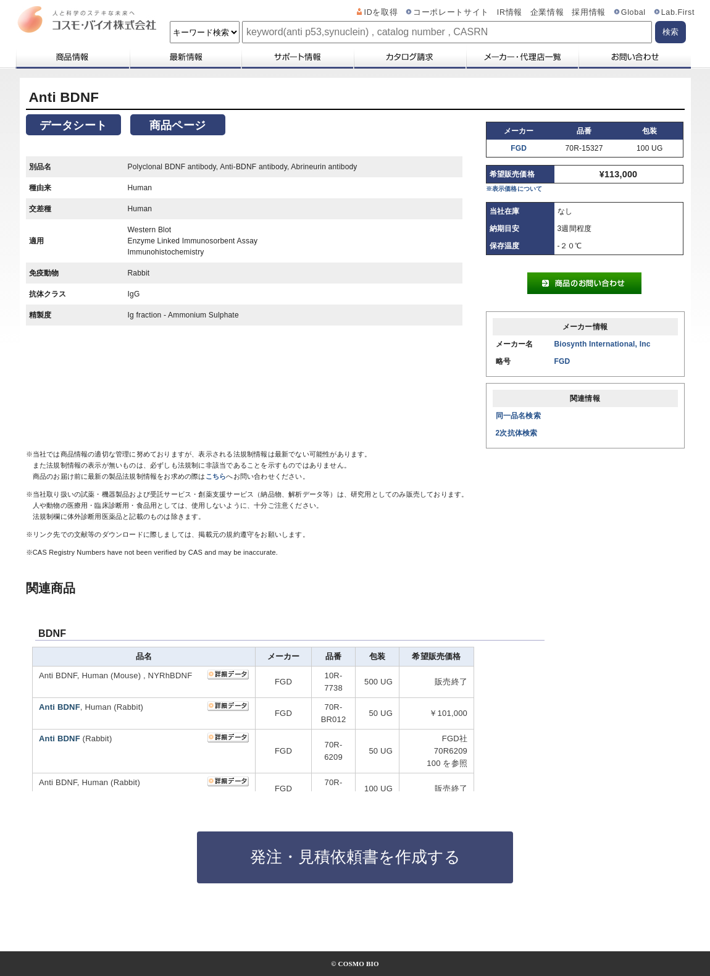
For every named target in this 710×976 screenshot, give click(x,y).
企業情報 (547, 12)
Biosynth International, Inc (602, 344)
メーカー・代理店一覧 (522, 57)
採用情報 (589, 12)
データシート (73, 125)
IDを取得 (381, 12)
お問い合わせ (634, 57)
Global (633, 12)
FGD (519, 148)
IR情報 (509, 12)
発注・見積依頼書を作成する (355, 857)
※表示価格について (514, 188)
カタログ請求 (409, 57)
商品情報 (71, 57)
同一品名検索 (518, 415)
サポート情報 (297, 57)
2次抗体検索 (517, 433)
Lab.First (678, 12)
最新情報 (184, 57)
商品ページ (177, 125)
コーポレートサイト (451, 12)
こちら (216, 476)
